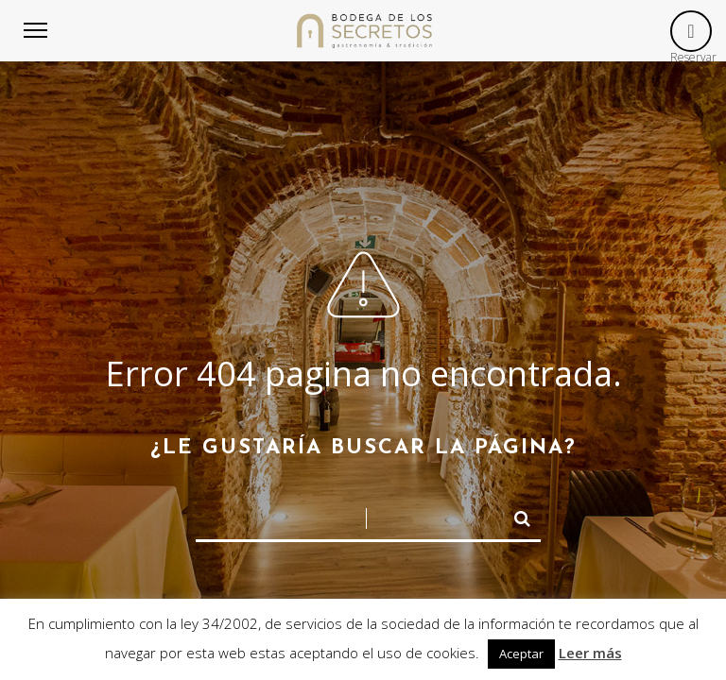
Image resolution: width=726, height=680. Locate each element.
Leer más (590, 652)
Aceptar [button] (521, 653)
